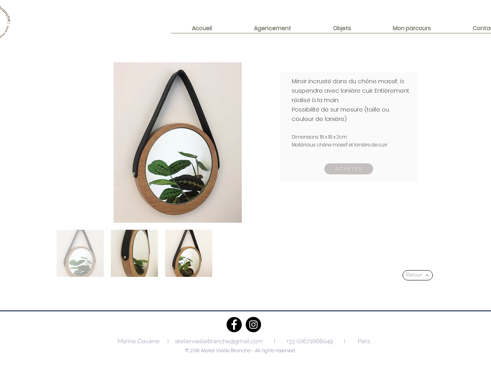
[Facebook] (234, 324)
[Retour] (418, 275)
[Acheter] (348, 168)
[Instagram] (253, 324)
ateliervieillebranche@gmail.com (219, 341)
